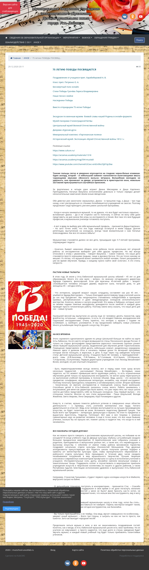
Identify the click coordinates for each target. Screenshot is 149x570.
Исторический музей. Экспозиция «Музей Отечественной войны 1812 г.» (88, 139)
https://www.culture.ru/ (64, 150)
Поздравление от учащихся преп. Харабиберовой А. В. (80, 77)
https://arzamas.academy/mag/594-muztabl (73, 159)
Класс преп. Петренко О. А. (66, 82)
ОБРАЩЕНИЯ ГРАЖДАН (105, 37)
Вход (53, 550)
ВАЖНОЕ (86, 37)
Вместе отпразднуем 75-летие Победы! (72, 107)
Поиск (139, 40)
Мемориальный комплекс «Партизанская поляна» (77, 134)
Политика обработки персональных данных (122, 550)
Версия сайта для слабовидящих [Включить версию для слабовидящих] (10, 8)
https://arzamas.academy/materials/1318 (72, 155)
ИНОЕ (36, 42)
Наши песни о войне (63, 96)
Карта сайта (78, 550)
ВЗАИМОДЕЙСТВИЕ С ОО (17, 42)
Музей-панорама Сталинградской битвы (72, 121)
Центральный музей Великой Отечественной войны (78, 125)
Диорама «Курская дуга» (64, 130)
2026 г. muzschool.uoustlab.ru (19, 550)
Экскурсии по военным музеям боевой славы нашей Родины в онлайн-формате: (92, 116)
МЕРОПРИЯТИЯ (70, 37)
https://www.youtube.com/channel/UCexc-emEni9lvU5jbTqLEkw (82, 164)
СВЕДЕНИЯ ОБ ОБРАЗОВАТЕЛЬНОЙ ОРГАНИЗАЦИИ (34, 37)
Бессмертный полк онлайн (66, 86)
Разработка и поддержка (132, 555)
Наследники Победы (63, 100)
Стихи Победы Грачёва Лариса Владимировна (75, 91)
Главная (15, 58)
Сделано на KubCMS (15, 555)
